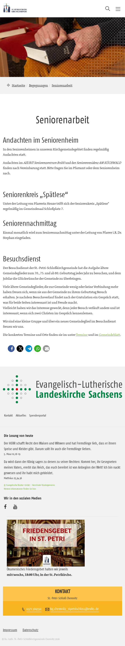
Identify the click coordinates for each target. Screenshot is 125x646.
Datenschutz (30, 630)
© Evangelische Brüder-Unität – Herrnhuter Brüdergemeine (29, 485)
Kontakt (8, 415)
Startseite (18, 85)
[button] (12, 348)
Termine (82, 335)
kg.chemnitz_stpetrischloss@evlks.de (74, 609)
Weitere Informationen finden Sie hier (20, 488)
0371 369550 (33, 609)
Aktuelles (21, 415)
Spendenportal (37, 415)
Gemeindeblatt (109, 335)
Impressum (10, 630)
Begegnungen (38, 85)
